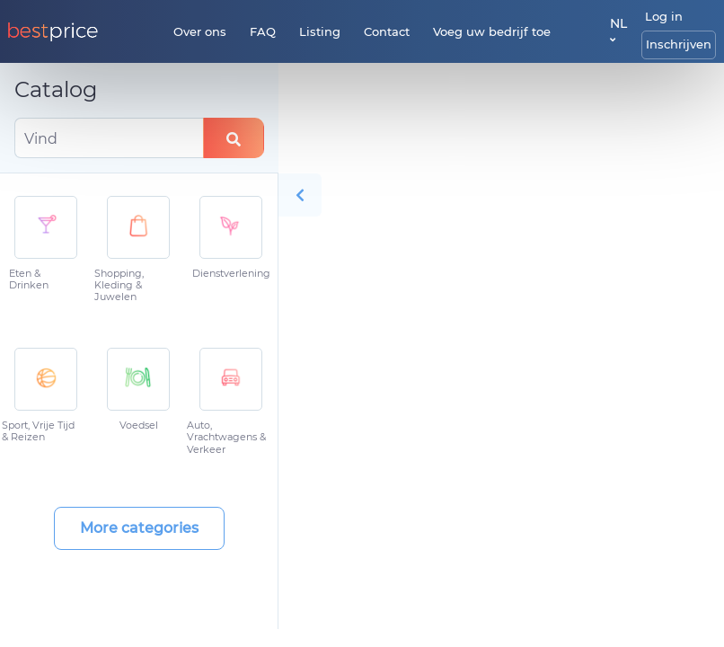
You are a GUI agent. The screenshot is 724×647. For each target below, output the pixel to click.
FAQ (263, 31)
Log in (664, 16)
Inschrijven (678, 44)
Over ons (199, 31)
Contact (387, 31)
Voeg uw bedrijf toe (492, 31)
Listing (319, 31)
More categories (139, 527)
